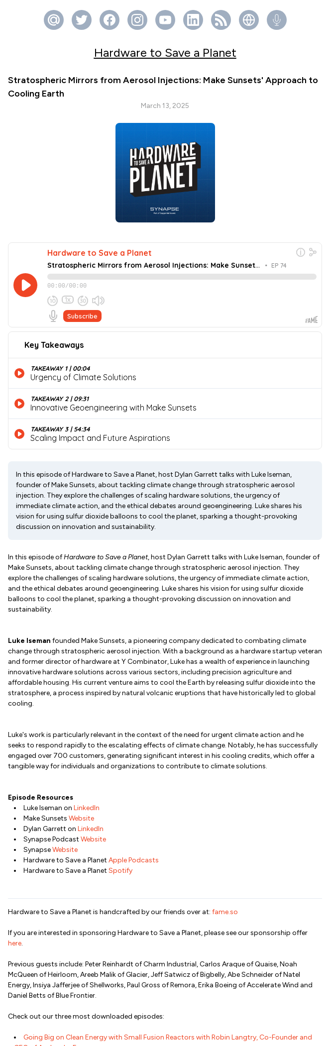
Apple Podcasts (134, 742)
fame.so (225, 794)
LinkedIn (87, 690)
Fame (181, 1033)
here (14, 826)
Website (81, 701)
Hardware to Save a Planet (165, 52)
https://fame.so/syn (278, 1003)
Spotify (120, 753)
